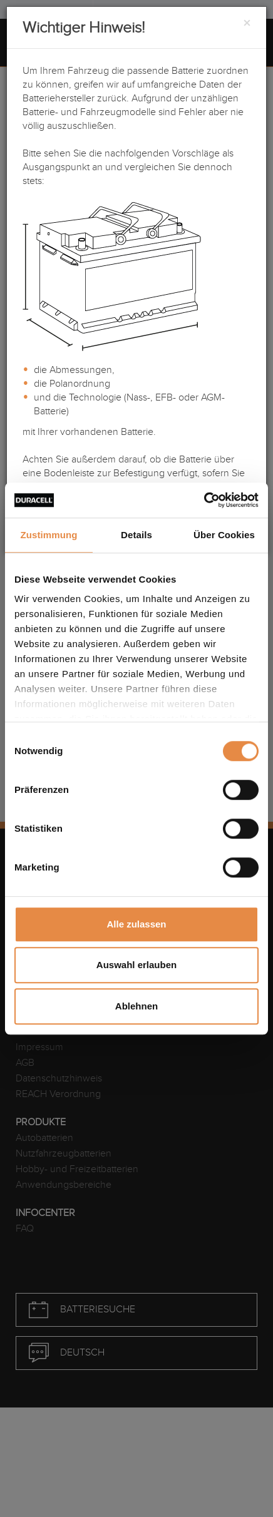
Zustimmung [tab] (49, 534)
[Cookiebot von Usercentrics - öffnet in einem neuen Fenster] (204, 500)
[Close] (246, 23)
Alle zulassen (136, 924)
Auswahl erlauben (136, 964)
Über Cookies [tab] (224, 534)
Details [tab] (136, 534)
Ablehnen (136, 1006)
